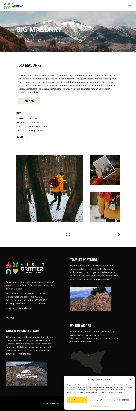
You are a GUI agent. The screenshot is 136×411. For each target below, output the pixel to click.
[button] (130, 379)
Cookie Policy (92, 406)
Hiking (32, 130)
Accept (77, 400)
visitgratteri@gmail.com (18, 308)
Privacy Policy (104, 406)
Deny (99, 400)
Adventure (34, 118)
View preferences (121, 400)
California (34, 122)
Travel (40, 130)
